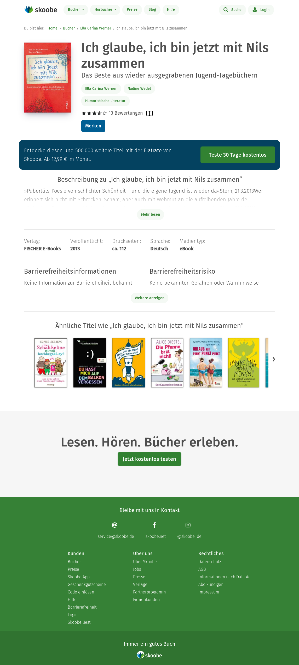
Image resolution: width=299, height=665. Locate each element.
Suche (232, 9)
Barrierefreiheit (82, 607)
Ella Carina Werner (95, 28)
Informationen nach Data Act (225, 576)
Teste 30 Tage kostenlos (238, 155)
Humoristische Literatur (105, 101)
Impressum (208, 592)
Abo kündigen (210, 584)
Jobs (137, 569)
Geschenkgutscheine (87, 584)
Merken (93, 126)
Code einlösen (81, 592)
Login (260, 9)
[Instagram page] (189, 530)
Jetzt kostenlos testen (149, 459)
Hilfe (171, 9)
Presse (139, 576)
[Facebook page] (155, 530)
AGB (202, 569)
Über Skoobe (145, 561)
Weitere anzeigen (149, 298)
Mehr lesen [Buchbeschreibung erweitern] (150, 214)
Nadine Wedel (139, 88)
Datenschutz (209, 561)
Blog (152, 9)
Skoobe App (79, 576)
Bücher (74, 9)
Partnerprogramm (149, 592)
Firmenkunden (146, 599)
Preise (132, 9)
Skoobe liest (79, 622)
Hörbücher (104, 9)
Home (53, 28)
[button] (274, 359)
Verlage (140, 584)
